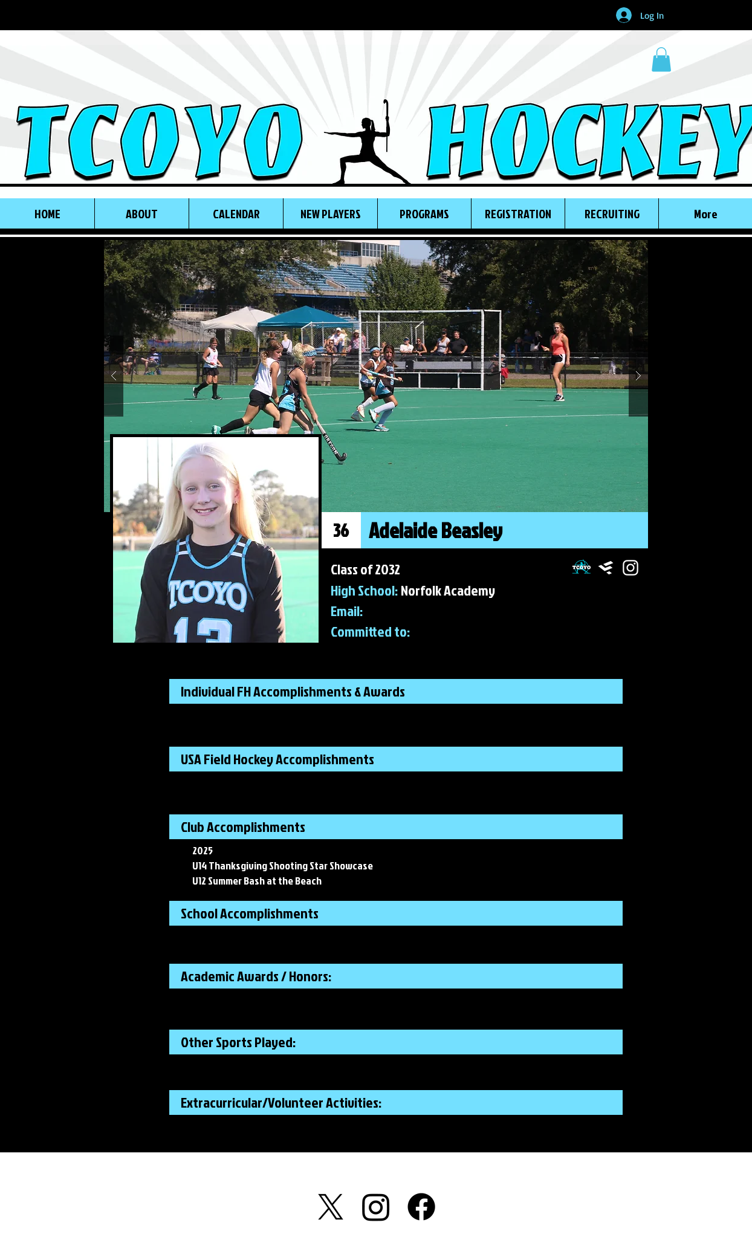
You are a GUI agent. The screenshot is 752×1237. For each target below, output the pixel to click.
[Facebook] (421, 1207)
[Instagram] (376, 1207)
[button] (661, 59)
